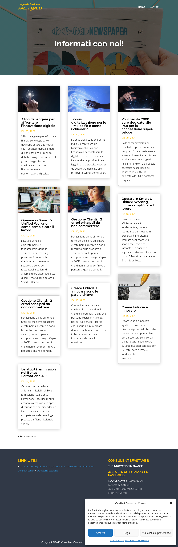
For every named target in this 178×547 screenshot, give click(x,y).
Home (141, 7)
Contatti (155, 7)
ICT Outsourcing (29, 466)
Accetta (100, 533)
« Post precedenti (28, 436)
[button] (171, 503)
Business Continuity (51, 466)
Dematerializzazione (47, 470)
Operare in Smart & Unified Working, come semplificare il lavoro (37, 225)
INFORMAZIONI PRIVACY (137, 540)
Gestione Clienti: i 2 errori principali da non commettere (36, 304)
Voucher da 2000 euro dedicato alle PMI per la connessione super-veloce (137, 125)
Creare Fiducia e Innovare (135, 308)
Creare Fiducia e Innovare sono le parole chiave (84, 291)
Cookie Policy (117, 540)
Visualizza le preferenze (156, 533)
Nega (126, 533)
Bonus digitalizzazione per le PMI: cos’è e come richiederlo (88, 124)
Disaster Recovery (74, 466)
